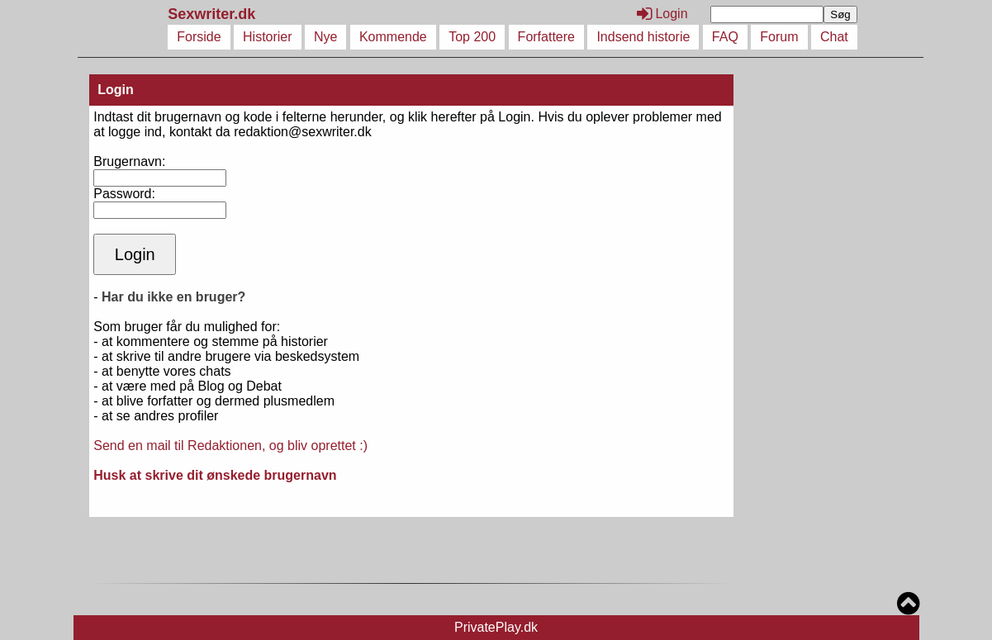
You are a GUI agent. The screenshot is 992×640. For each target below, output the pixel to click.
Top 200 (472, 37)
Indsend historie (643, 37)
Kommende (393, 37)
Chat (834, 37)
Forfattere (546, 37)
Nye (325, 37)
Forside (199, 37)
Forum (779, 37)
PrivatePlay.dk (496, 627)
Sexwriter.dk (213, 14)
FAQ (725, 37)
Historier (267, 37)
